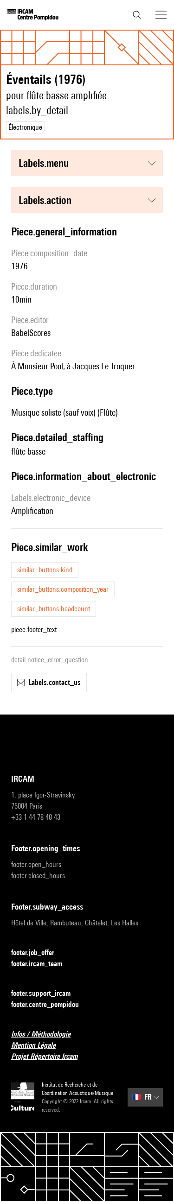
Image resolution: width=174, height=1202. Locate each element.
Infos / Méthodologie (46, 1034)
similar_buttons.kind (44, 569)
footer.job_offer (38, 953)
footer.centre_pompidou (50, 1005)
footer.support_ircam (46, 994)
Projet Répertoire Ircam (50, 1057)
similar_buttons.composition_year (63, 589)
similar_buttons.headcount (53, 608)
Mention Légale (39, 1045)
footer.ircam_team (42, 964)
